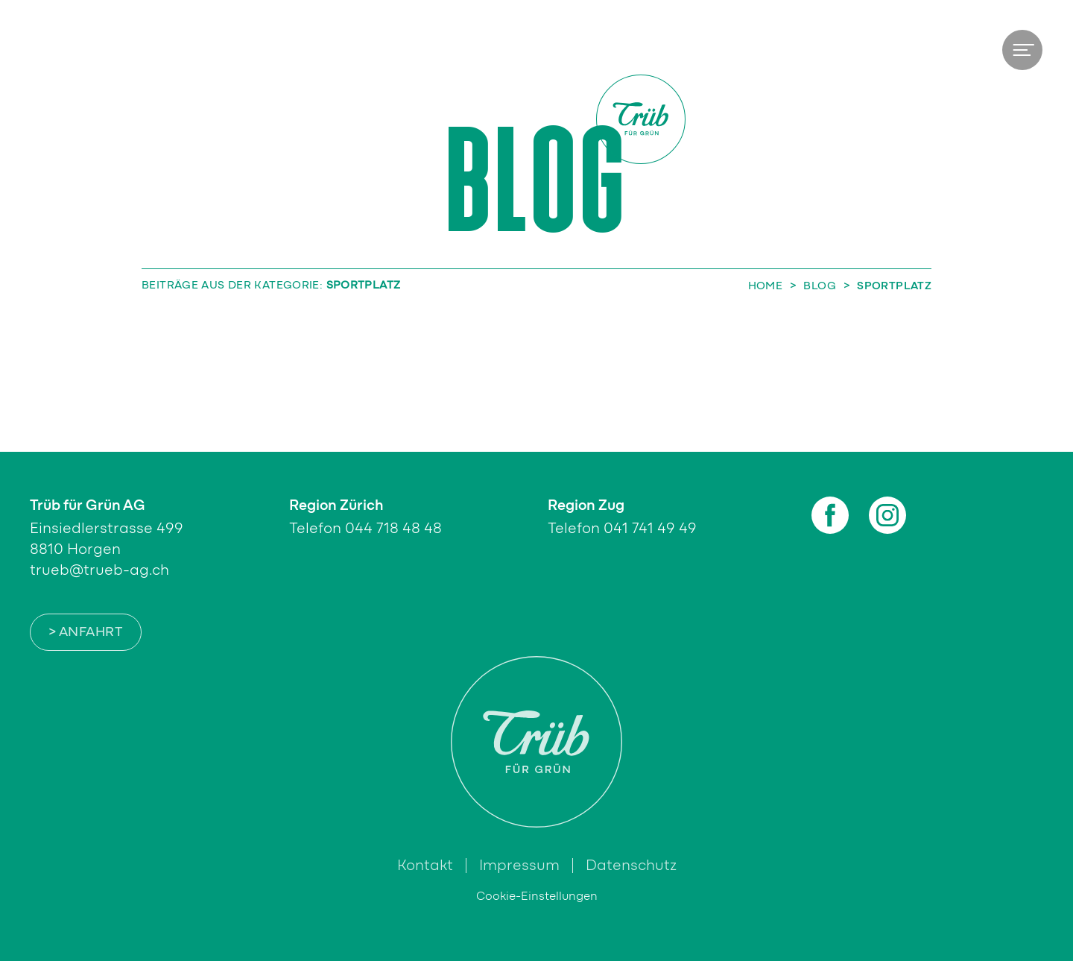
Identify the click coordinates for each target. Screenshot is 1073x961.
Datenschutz (631, 865)
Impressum (519, 865)
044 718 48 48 (393, 528)
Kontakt (425, 865)
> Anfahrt (85, 632)
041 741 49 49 (650, 528)
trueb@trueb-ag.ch (99, 570)
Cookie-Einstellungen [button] (537, 896)
